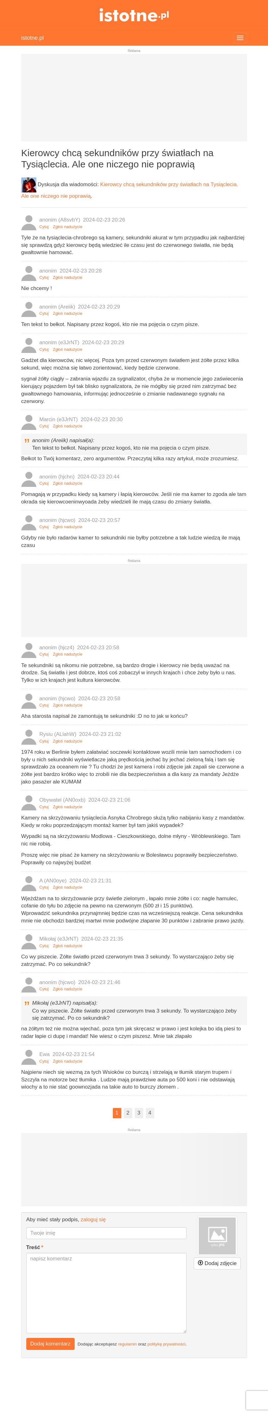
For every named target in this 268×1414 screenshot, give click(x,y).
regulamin (127, 1343)
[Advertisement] (134, 100)
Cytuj (44, 226)
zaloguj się (93, 1220)
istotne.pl (134, 14)
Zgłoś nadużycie (67, 226)
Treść (33, 1247)
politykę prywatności (166, 1343)
